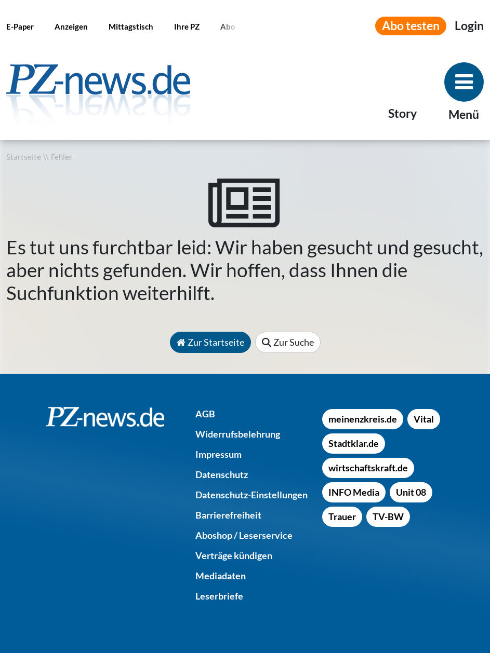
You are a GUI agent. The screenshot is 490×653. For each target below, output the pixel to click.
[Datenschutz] (221, 474)
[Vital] (424, 419)
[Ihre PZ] (187, 26)
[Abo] (227, 26)
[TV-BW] (388, 516)
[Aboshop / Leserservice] (244, 535)
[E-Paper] (20, 26)
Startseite (23, 157)
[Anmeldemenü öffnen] (469, 26)
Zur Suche (288, 342)
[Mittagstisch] (131, 26)
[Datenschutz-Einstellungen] (251, 494)
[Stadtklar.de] (353, 443)
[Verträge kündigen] (233, 555)
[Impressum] (218, 454)
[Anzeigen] (71, 26)
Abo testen (411, 26)
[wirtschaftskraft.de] (368, 467)
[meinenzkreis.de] (362, 419)
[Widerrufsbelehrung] (237, 434)
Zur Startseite (210, 342)
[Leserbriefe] (219, 596)
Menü (463, 114)
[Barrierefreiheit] (228, 515)
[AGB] (205, 413)
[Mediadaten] (220, 575)
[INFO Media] (353, 492)
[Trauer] (342, 516)
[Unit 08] (411, 492)
